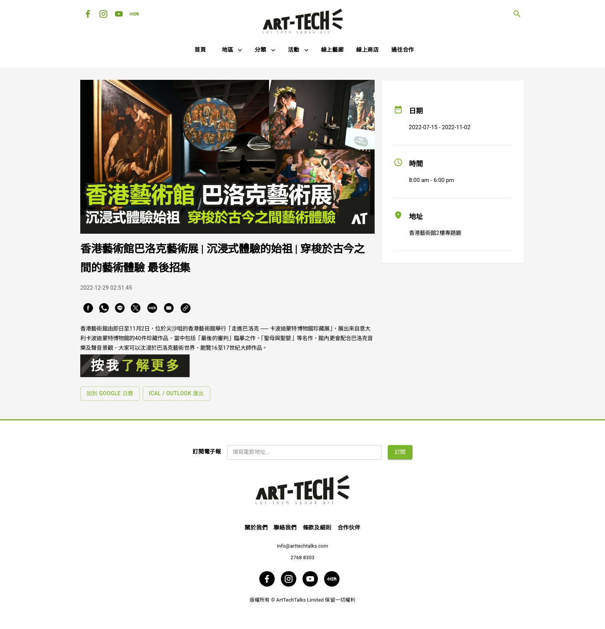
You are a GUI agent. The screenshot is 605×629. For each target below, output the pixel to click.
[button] (232, 50)
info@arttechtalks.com (302, 546)
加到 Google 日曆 (110, 393)
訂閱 (400, 452)
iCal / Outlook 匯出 (176, 393)
